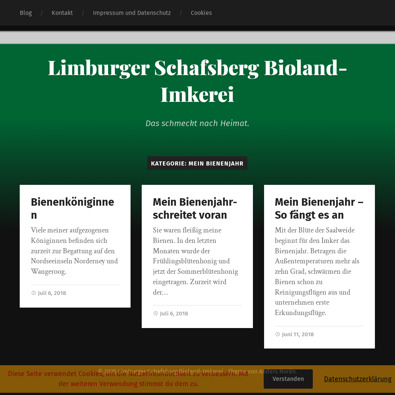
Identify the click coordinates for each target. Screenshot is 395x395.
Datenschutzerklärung (357, 379)
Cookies (201, 12)
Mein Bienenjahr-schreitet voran (195, 209)
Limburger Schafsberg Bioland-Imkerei (197, 80)
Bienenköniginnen (72, 209)
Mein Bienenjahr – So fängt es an (319, 209)
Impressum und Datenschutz (132, 12)
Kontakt (62, 12)
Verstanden (288, 378)
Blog (26, 12)
